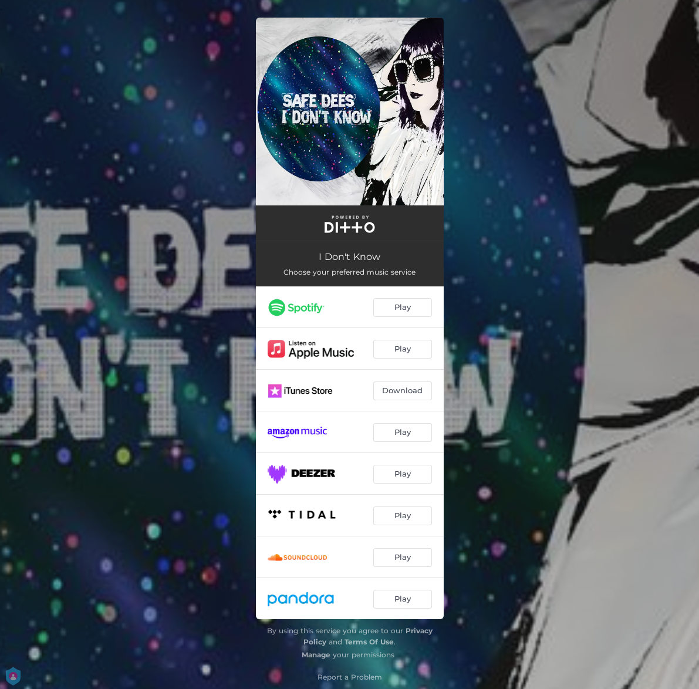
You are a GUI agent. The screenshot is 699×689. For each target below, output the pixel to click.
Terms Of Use (369, 641)
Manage (316, 654)
